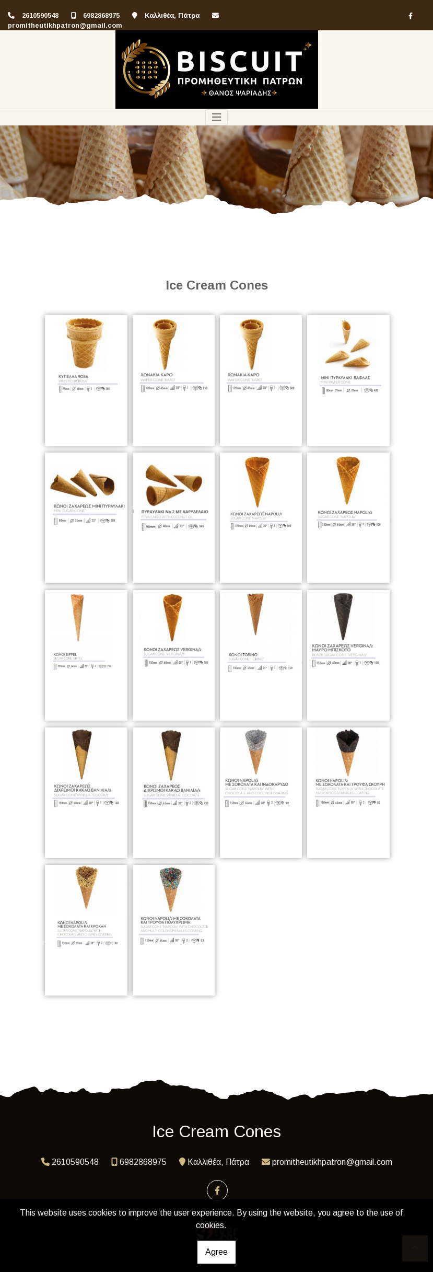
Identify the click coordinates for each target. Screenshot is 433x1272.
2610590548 (40, 15)
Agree (216, 1251)
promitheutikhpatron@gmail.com (65, 25)
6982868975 (101, 15)
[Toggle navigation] (216, 117)
